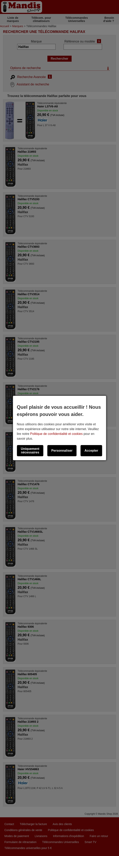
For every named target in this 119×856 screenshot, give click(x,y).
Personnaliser (62, 450)
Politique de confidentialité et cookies (56, 433)
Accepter (91, 450)
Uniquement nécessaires (30, 450)
